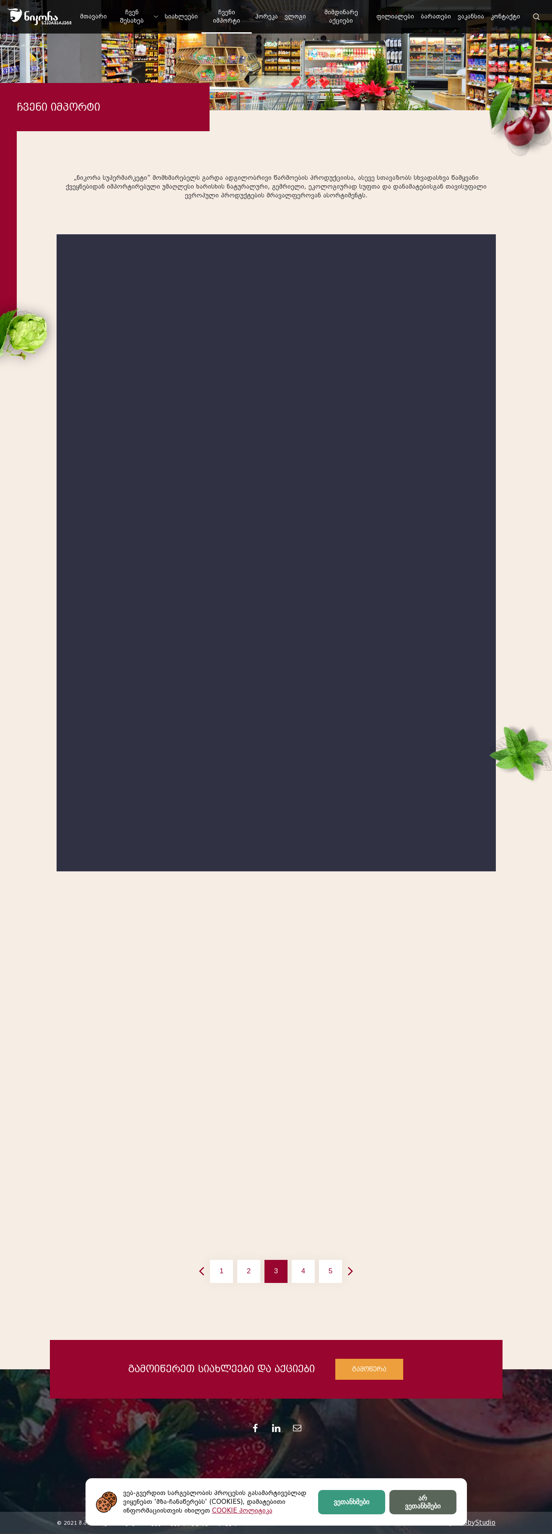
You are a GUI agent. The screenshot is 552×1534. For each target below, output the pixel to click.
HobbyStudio (474, 1522)
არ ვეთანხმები (423, 1502)
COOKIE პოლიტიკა (242, 1510)
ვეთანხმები (351, 1501)
